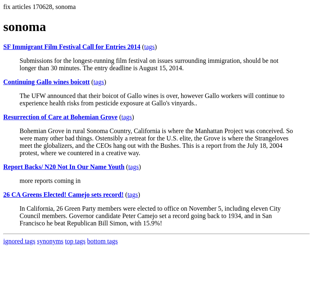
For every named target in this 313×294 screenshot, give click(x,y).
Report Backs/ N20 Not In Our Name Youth (63, 166)
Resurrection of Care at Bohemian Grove (60, 117)
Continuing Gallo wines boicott (46, 81)
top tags (75, 241)
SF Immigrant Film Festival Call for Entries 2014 (71, 46)
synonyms (50, 241)
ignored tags (19, 241)
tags (149, 46)
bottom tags (102, 241)
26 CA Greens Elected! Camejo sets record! (63, 194)
